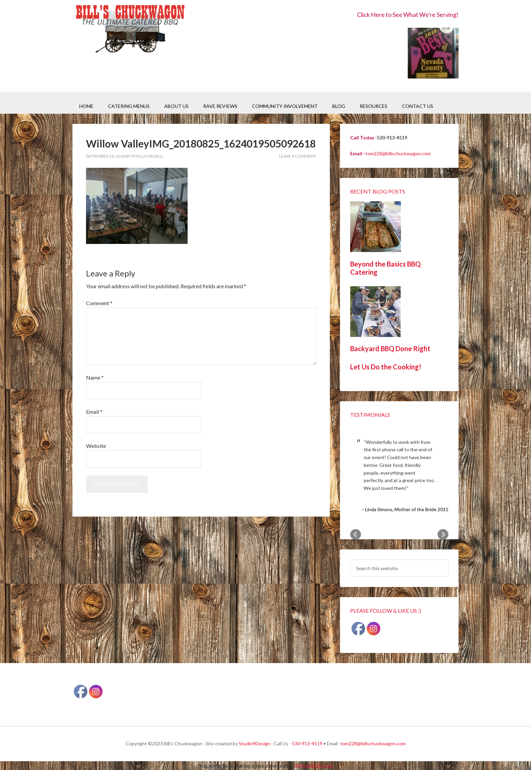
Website (96, 446)
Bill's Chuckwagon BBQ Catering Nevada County (130, 29)
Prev (355, 534)
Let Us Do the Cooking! (385, 367)
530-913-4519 (307, 743)
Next (443, 534)
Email (94, 411)
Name (95, 377)
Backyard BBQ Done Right (390, 348)
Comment (99, 303)
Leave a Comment (297, 156)
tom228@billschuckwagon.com (398, 153)
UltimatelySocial (313, 765)
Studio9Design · (256, 743)
